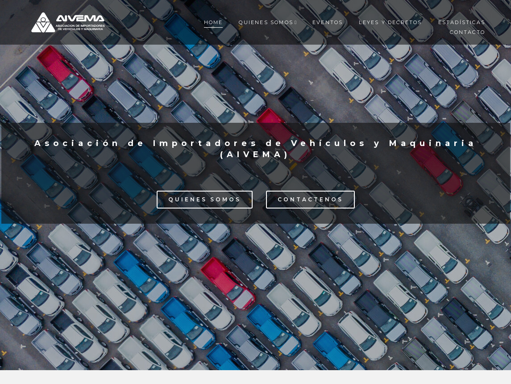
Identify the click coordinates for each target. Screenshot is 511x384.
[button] (205, 200)
